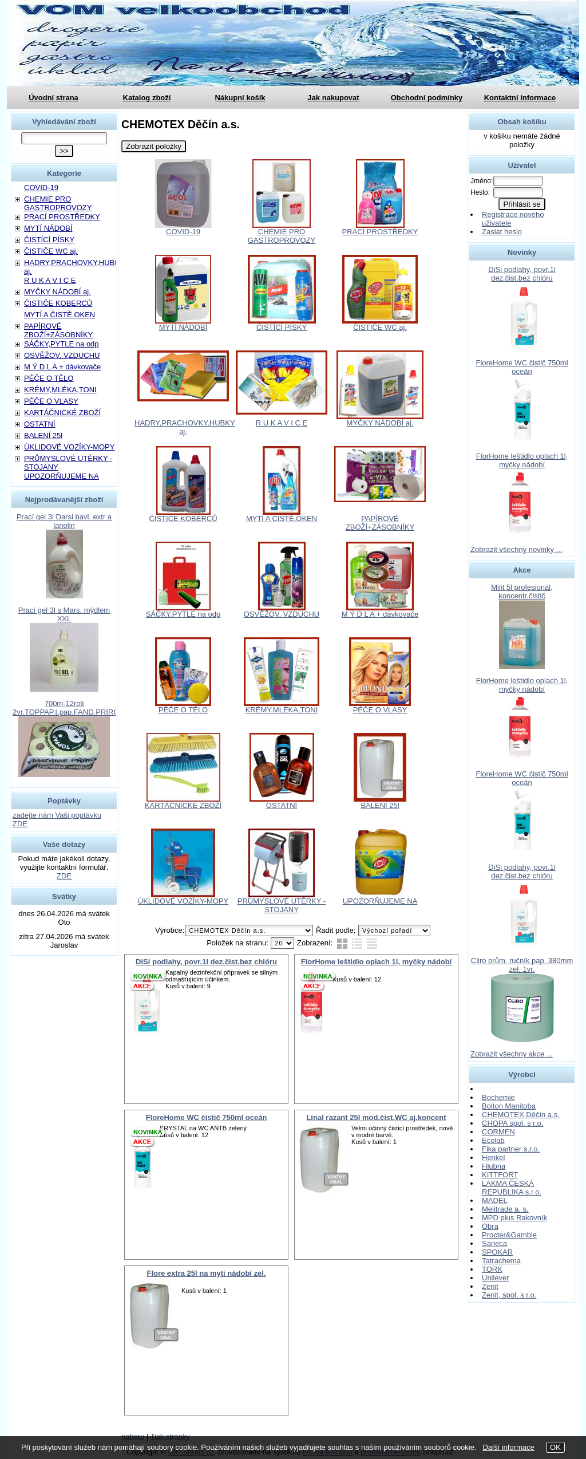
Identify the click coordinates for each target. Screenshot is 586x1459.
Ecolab (493, 1140)
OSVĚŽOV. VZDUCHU (281, 614)
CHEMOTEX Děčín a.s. (521, 1114)
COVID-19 (183, 231)
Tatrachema (501, 1260)
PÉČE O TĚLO (183, 709)
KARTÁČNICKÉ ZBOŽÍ (183, 805)
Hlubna (493, 1166)
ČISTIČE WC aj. (380, 327)
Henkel (493, 1157)
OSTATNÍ (281, 805)
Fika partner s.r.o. (511, 1149)
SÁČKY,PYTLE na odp (183, 614)
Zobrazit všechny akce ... (511, 1054)
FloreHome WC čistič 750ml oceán (206, 1117)
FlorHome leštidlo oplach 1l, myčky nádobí (376, 961)
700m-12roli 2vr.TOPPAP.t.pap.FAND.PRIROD (69, 707)
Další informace (508, 1447)
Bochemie (498, 1097)
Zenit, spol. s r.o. (509, 1295)
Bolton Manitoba (509, 1106)
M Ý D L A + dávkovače (380, 614)
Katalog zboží (147, 97)
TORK (492, 1269)
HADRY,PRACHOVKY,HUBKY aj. (184, 427)
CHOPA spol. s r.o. (512, 1123)
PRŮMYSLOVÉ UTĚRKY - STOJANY (281, 905)
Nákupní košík (240, 97)
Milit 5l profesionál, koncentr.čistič (522, 591)
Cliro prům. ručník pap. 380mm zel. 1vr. (522, 964)
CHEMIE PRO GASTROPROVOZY (281, 236)
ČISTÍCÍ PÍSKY (281, 327)
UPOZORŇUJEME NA (380, 901)
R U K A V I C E (281, 423)
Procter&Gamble (509, 1235)
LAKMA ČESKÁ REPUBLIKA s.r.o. (511, 1187)
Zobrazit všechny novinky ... (516, 549)
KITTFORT (500, 1174)
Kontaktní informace (520, 97)
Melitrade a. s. (505, 1209)
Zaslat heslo (502, 231)
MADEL (495, 1200)
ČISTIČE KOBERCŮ (183, 518)
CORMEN (498, 1131)
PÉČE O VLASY (380, 709)
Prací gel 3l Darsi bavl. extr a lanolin (64, 521)
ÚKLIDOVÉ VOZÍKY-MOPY (183, 901)
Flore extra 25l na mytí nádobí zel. (206, 1273)
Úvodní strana (53, 97)
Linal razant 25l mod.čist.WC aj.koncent (376, 1117)
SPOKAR (497, 1252)
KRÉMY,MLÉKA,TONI (282, 709)
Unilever (495, 1277)
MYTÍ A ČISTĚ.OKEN (281, 518)
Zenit (490, 1286)
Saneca (494, 1243)
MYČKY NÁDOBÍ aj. (380, 423)
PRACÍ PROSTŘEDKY (380, 231)
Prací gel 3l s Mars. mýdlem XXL (64, 614)
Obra (490, 1226)
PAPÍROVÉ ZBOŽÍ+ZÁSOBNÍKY (380, 522)
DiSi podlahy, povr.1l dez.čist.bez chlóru (206, 961)
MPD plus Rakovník (514, 1217)
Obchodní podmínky (427, 97)
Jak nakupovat (333, 97)
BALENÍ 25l (380, 805)
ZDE (64, 876)
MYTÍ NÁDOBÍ (183, 327)
